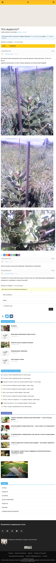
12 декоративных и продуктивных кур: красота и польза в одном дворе (33, 434)
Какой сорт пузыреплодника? (21, 381)
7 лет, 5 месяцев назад (35, 36)
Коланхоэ (14, 326)
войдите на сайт (21, 32)
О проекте (10, 553)
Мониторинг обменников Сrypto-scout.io (23, 334)
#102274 (53, 258)
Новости (5, 492)
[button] (53, 2)
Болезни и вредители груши (13, 385)
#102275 (53, 270)
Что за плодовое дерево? (21, 403)
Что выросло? (10, 29)
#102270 (53, 51)
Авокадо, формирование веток (16, 406)
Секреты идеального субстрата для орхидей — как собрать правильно (32, 442)
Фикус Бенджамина (14, 374)
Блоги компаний (6, 413)
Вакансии (30, 553)
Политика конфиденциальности (33, 556)
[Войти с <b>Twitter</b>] (7, 316)
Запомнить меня (8, 306)
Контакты (45, 556)
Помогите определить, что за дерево (17, 399)
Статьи (4, 488)
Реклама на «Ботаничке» (40, 553)
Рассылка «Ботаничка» (20, 553)
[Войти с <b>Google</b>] (2, 316)
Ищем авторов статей (10, 475)
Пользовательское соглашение (16, 556)
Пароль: (5, 300)
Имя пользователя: (7, 294)
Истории (5, 495)
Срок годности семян (17, 359)
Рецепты (5, 503)
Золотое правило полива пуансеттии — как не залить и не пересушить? (33, 426)
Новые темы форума (8, 321)
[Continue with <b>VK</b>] (11, 316)
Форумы (5, 507)
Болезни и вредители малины (14, 396)
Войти (51, 309)
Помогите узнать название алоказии (22, 342)
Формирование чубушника (19, 351)
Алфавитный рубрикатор (10, 511)
